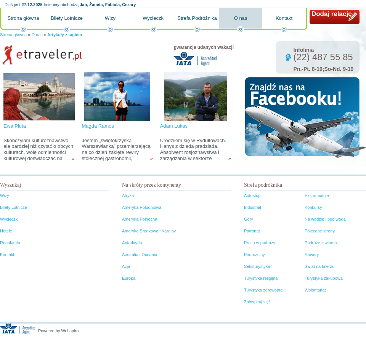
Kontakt (284, 18)
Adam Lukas (174, 126)
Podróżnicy (254, 254)
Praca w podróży (259, 242)
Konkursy (313, 207)
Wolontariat (315, 290)
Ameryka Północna (139, 219)
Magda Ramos (98, 126)
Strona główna (23, 18)
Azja (126, 266)
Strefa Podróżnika (197, 18)
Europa (128, 278)
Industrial (252, 207)
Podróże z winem (321, 242)
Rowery (312, 254)
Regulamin (10, 242)
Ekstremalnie (317, 195)
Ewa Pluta (14, 126)
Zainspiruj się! (257, 302)
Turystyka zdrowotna (263, 290)
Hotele (6, 231)
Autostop (252, 195)
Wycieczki (154, 18)
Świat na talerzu (319, 266)
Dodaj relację (331, 14)
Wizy (110, 18)
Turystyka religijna (261, 278)
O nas (240, 18)
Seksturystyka (257, 266)
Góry (248, 219)
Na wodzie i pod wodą (325, 219)
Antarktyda (132, 242)
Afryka (128, 195)
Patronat (252, 231)
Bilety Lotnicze (67, 18)
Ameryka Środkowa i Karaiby (149, 231)
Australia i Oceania (139, 254)
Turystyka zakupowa (324, 278)
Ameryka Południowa (141, 207)
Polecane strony (320, 231)
